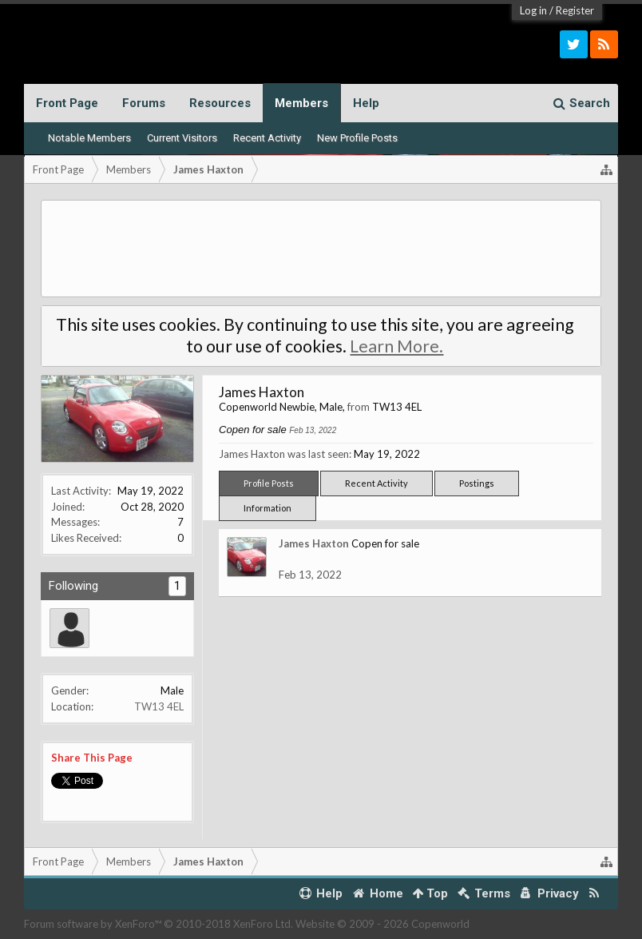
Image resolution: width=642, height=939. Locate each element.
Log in (533, 10)
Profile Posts (269, 483)
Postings (476, 483)
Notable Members (89, 138)
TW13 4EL (159, 706)
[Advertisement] (321, 248)
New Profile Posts (357, 138)
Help (366, 103)
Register (575, 10)
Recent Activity (267, 138)
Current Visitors (182, 138)
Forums (143, 103)
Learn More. (396, 346)
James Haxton (314, 543)
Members (301, 103)
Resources (220, 103)
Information (267, 508)
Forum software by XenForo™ (158, 923)
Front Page (67, 103)
